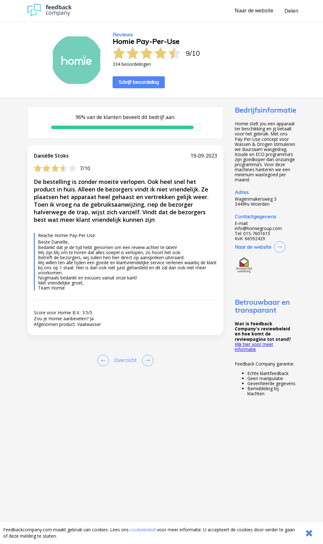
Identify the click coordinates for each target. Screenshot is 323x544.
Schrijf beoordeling (139, 82)
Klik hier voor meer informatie (254, 346)
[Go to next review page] (146, 360)
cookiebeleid (143, 530)
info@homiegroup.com (258, 228)
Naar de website (254, 11)
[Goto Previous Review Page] (104, 360)
